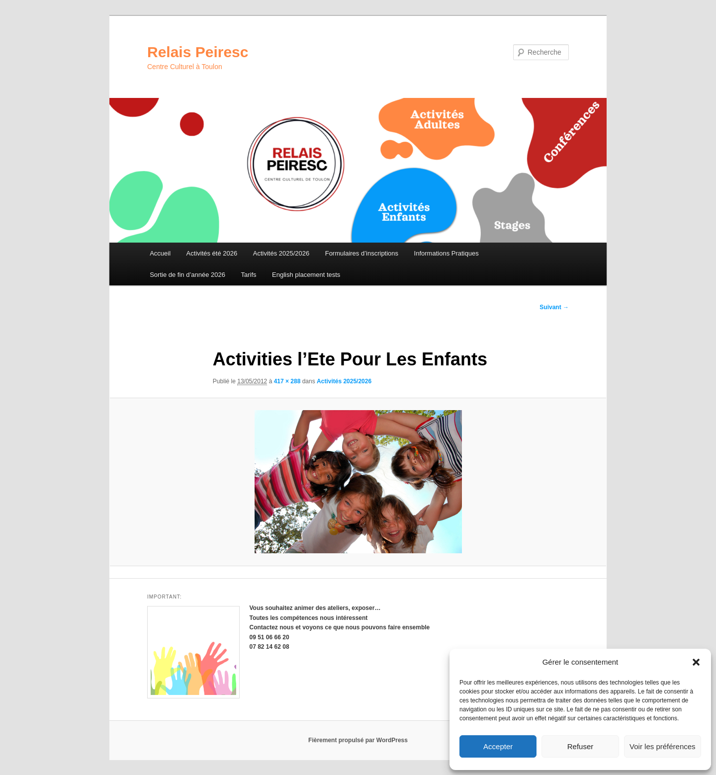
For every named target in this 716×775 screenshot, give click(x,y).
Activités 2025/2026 (281, 253)
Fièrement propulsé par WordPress (358, 740)
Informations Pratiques (446, 253)
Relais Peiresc (197, 52)
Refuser (580, 746)
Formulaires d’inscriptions (361, 253)
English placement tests (306, 274)
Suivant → (554, 307)
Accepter (498, 746)
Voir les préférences (662, 746)
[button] (696, 662)
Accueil (160, 253)
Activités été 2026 (212, 253)
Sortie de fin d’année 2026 (187, 274)
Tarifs (248, 274)
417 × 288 (287, 381)
